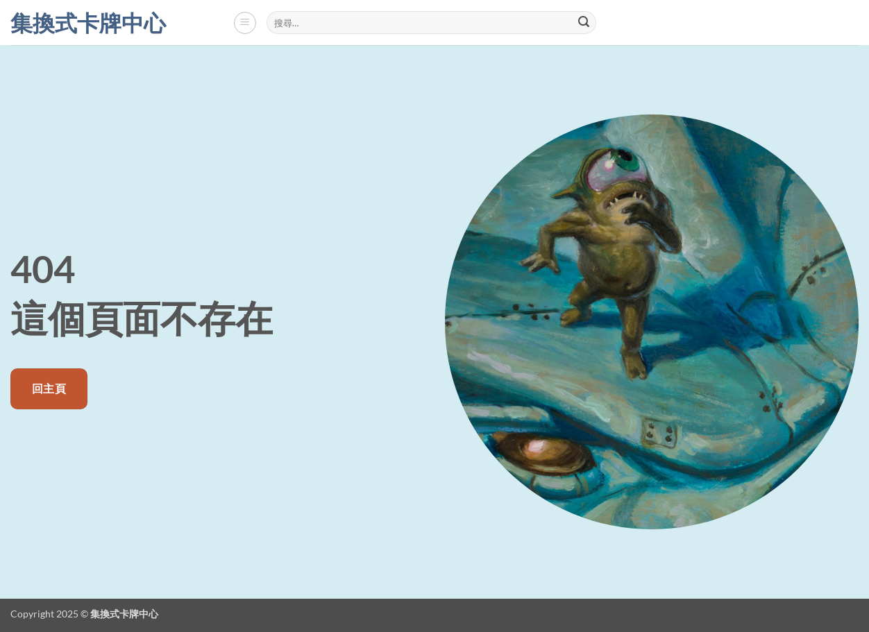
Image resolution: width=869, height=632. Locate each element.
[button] (245, 23)
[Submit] (584, 23)
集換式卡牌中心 (88, 23)
